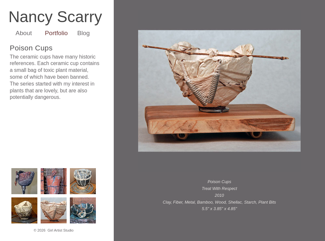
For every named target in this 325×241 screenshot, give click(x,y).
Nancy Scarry (55, 16)
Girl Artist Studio (60, 230)
